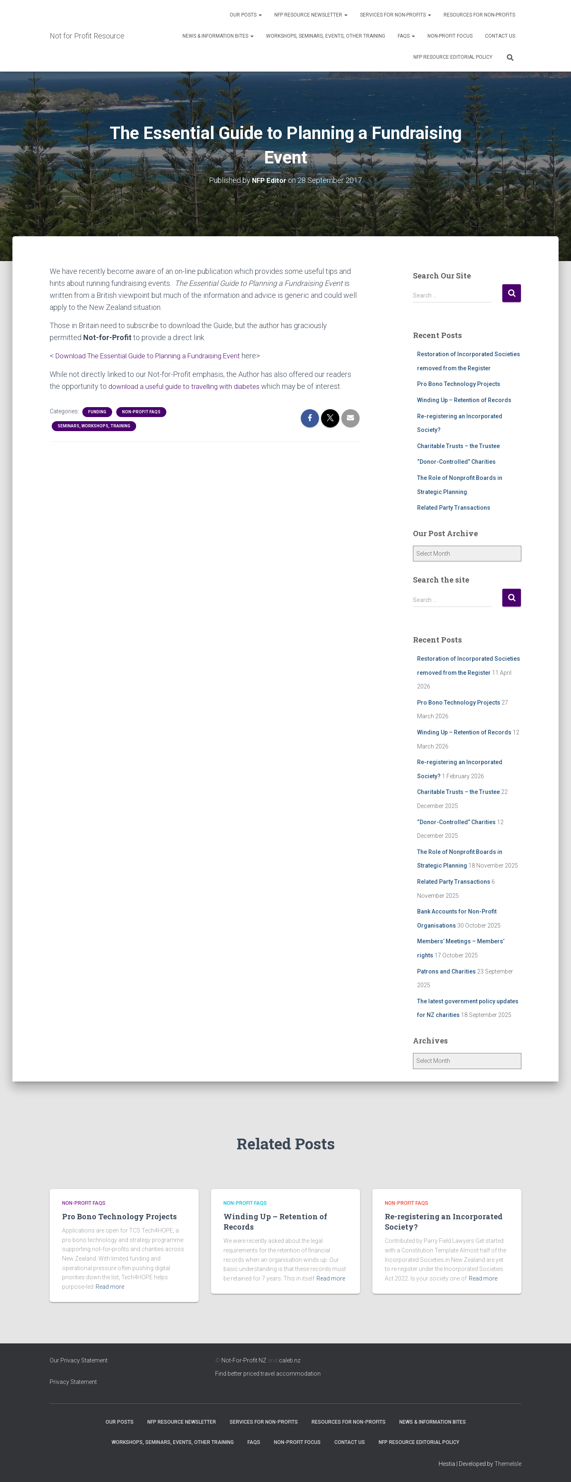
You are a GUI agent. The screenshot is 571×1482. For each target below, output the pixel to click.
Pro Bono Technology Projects (458, 384)
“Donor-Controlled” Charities (456, 461)
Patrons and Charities (446, 971)
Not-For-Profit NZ (243, 1360)
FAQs (406, 36)
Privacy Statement (73, 1382)
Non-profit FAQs (141, 411)
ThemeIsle (507, 1463)
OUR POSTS (246, 15)
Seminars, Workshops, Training (94, 425)
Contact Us (500, 36)
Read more (110, 1286)
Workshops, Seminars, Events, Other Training (325, 36)
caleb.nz (289, 1360)
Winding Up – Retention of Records (464, 399)
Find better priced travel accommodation (268, 1373)
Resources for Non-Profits (479, 15)
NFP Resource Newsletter (311, 15)
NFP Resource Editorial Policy (452, 57)
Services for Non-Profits (395, 15)
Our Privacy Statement (79, 1360)
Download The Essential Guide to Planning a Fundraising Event (155, 355)
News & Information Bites (218, 36)
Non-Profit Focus (450, 36)
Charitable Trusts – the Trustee (458, 445)
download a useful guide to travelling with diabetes (190, 385)
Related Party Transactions (453, 507)
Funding (97, 411)
